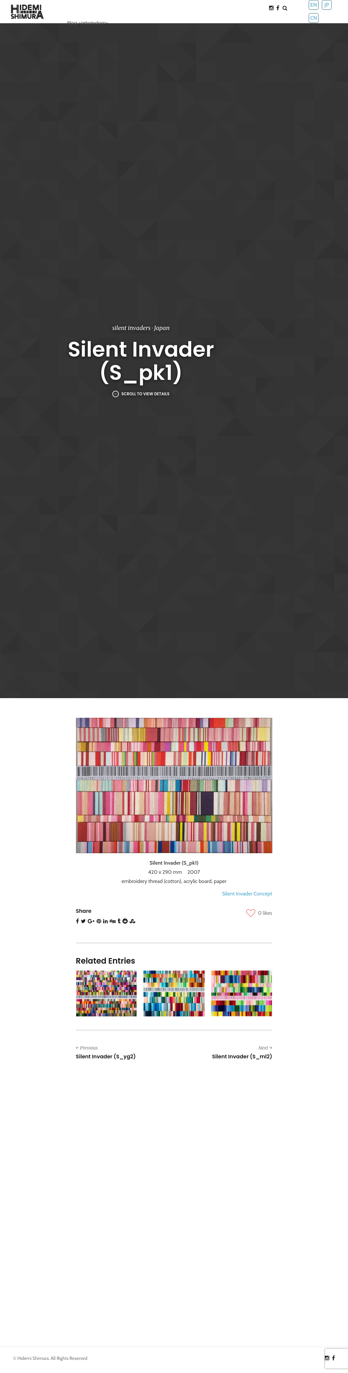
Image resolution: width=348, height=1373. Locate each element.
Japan (162, 328)
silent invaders (131, 328)
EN (313, 5)
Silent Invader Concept (247, 894)
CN (313, 18)
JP (326, 5)
